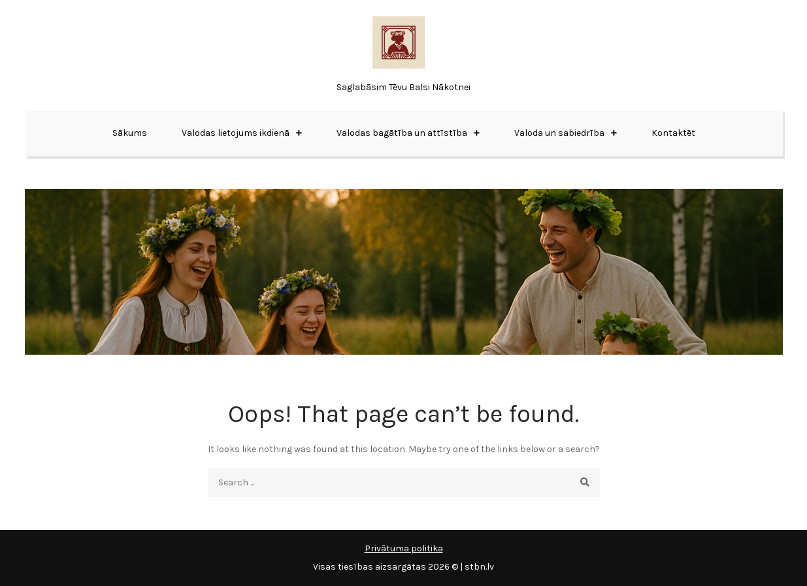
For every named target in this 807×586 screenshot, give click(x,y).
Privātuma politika (404, 548)
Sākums (129, 132)
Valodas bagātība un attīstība (402, 132)
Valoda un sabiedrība (559, 132)
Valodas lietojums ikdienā (235, 132)
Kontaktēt (673, 132)
